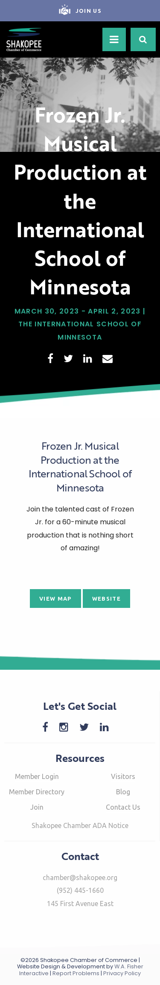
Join (37, 807)
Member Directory (36, 792)
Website (106, 598)
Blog (123, 792)
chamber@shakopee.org (80, 877)
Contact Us (123, 807)
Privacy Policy (122, 973)
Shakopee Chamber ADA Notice (80, 825)
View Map (55, 598)
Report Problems (75, 973)
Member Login (37, 776)
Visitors (123, 776)
